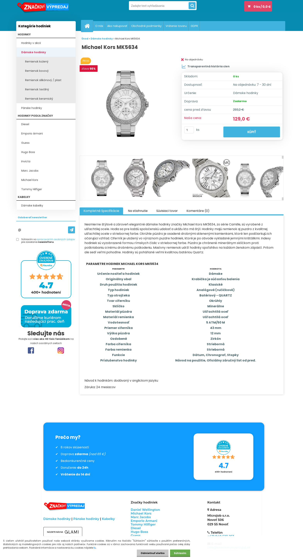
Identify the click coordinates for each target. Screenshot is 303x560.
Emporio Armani (32, 133)
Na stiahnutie (138, 211)
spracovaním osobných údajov (56, 239)
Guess (25, 143)
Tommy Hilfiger (31, 189)
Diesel (25, 124)
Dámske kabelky (32, 205)
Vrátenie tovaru (176, 26)
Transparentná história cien (206, 66)
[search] (192, 5)
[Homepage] (88, 26)
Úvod (85, 38)
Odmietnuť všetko (153, 553)
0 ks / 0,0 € (262, 6)
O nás (99, 26)
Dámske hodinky (33, 52)
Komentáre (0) (197, 211)
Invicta (25, 161)
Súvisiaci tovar (167, 211)
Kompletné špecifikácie (101, 211)
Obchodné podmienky (146, 26)
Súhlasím (180, 553)
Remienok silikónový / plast (43, 80)
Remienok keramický (39, 99)
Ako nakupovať (117, 26)
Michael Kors (29, 180)
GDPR (194, 26)
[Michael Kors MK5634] (126, 103)
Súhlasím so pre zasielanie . (48, 241)
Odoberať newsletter (32, 217)
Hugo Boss (28, 152)
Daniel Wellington (145, 510)
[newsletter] (71, 229)
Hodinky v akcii (31, 43)
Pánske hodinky (31, 108)
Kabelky (108, 519)
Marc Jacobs (29, 171)
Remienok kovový (37, 71)
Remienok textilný (37, 89)
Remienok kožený (37, 61)
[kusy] (189, 130)
